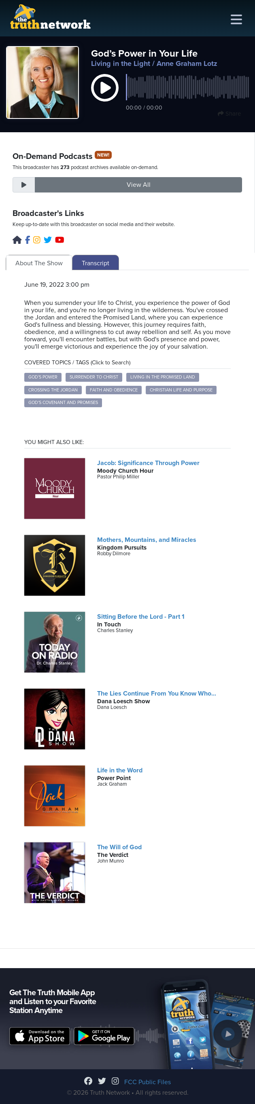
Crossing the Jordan (53, 390)
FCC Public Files (147, 1082)
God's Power (42, 377)
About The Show (39, 263)
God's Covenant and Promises (63, 402)
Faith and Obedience (114, 390)
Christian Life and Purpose (181, 390)
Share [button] (229, 113)
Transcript (95, 263)
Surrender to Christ (94, 377)
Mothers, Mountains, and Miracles (146, 540)
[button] (105, 96)
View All (139, 185)
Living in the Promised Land (162, 377)
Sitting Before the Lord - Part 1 (141, 617)
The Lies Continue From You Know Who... (156, 693)
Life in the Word (119, 770)
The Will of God (119, 847)
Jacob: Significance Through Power (148, 463)
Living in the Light (120, 63)
